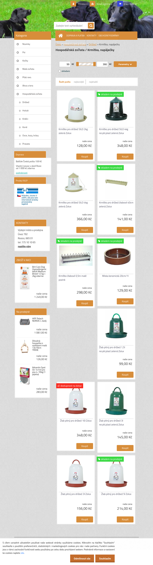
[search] (91, 26)
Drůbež (25, 102)
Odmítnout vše (81, 558)
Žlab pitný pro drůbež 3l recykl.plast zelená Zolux (111, 422)
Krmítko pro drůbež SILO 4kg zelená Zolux (73, 204)
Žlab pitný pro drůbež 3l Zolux (76, 494)
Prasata (26, 143)
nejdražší (93, 81)
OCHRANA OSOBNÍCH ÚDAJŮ (73, 43)
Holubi (25, 110)
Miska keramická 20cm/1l (115, 276)
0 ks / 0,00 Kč (130, 4)
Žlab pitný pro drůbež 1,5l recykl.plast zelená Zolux (112, 349)
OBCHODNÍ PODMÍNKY (109, 35)
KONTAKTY (91, 35)
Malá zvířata (28, 69)
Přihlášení (81, 4)
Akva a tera (27, 85)
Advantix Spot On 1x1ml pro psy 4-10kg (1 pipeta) (38, 370)
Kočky (25, 60)
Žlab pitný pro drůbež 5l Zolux (116, 494)
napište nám (24, 246)
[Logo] (95, 10)
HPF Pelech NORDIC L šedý (39, 319)
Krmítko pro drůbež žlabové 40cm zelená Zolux (116, 204)
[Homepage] (61, 35)
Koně (24, 127)
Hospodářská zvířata (32, 94)
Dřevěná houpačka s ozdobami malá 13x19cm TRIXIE (39, 345)
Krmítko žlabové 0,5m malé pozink (73, 278)
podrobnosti (21, 172)
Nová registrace (103, 4)
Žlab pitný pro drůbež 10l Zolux (76, 421)
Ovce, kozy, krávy (30, 135)
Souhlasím (105, 558)
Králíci (25, 118)
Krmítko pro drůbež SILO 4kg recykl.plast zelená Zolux (113, 131)
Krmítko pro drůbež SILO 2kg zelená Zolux (73, 131)
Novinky (26, 44)
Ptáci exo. (27, 77)
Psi (23, 52)
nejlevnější (79, 81)
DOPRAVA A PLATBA (75, 35)
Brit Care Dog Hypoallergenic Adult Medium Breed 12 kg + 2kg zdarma (39, 271)
